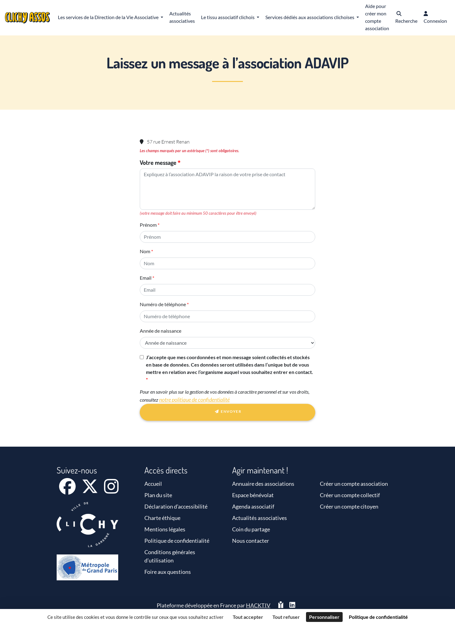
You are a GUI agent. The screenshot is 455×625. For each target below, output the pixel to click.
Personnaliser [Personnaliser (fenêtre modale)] (324, 617)
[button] (406, 17)
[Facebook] (68, 490)
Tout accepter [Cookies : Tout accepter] (248, 617)
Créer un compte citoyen (349, 506)
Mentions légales (164, 529)
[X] (90, 490)
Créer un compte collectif (350, 495)
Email (145, 278)
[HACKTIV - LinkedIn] (292, 605)
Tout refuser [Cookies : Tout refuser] (286, 617)
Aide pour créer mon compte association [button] (377, 17)
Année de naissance (160, 331)
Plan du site (158, 495)
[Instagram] (111, 490)
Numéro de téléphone (163, 304)
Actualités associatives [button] (182, 17)
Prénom (148, 225)
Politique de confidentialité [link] (378, 617)
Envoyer (227, 412)
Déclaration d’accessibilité (175, 506)
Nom (145, 251)
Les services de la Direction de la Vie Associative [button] (108, 17)
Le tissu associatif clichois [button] (228, 17)
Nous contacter (250, 540)
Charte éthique (162, 517)
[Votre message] (227, 189)
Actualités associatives (259, 517)
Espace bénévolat (253, 495)
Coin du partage (251, 529)
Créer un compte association (354, 483)
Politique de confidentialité (176, 540)
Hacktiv (258, 605)
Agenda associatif (253, 506)
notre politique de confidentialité (194, 399)
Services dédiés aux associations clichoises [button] (310, 17)
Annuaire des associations (263, 483)
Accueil (153, 483)
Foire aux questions (167, 571)
